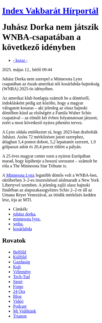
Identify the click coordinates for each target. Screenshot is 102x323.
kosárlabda (22, 228)
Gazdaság (21, 262)
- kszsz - (20, 60)
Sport (18, 281)
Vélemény (22, 271)
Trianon (20, 316)
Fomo (18, 286)
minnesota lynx (26, 219)
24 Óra (19, 291)
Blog (17, 296)
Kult (17, 266)
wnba (18, 224)
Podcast (20, 306)
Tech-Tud (21, 276)
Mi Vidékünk (24, 311)
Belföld (19, 252)
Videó (18, 301)
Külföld (20, 257)
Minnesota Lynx (20, 175)
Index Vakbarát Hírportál (50, 11)
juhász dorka (24, 214)
